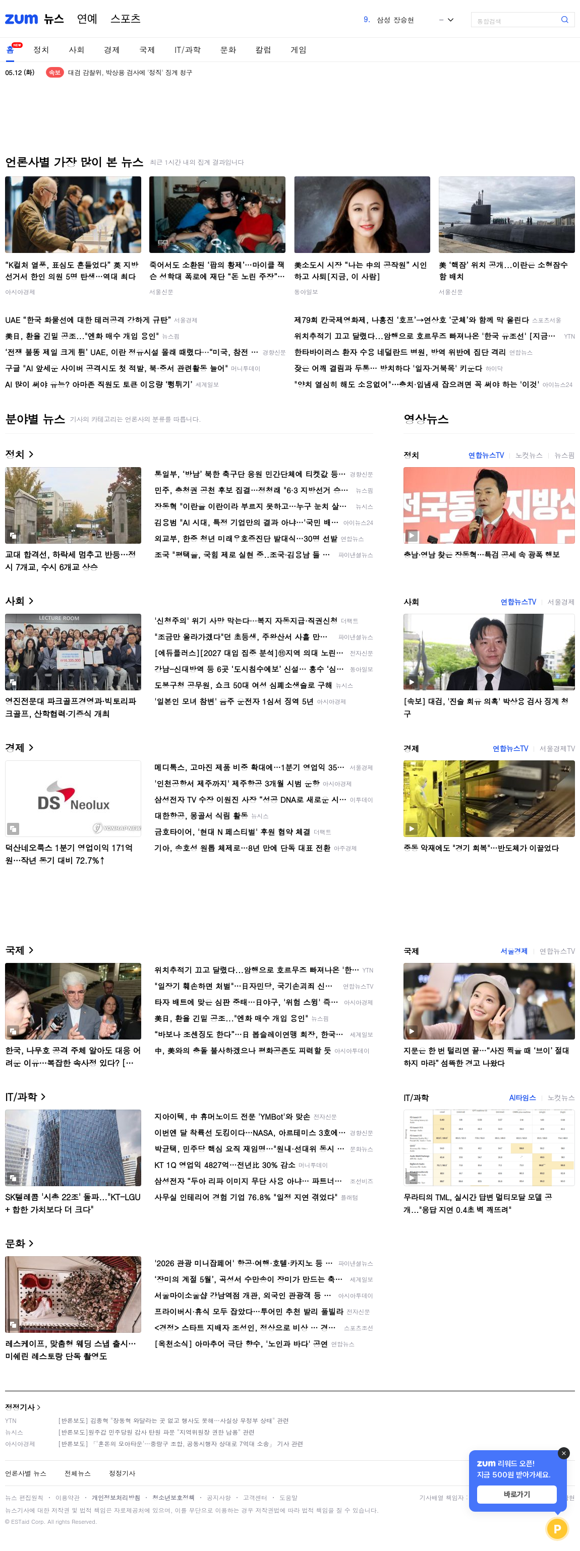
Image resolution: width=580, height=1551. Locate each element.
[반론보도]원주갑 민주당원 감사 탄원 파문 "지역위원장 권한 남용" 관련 (156, 1432)
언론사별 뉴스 (25, 1473)
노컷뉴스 (529, 455)
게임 (299, 49)
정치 (41, 49)
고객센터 (255, 1497)
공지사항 (219, 1497)
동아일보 (306, 291)
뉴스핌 (564, 455)
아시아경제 (20, 291)
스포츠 (125, 19)
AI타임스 (522, 1097)
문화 (228, 49)
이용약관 (67, 1497)
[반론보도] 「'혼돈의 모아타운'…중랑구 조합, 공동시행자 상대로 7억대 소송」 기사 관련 (181, 1443)
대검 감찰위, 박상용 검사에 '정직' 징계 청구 (130, 72)
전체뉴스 (78, 1473)
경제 (112, 49)
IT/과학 (188, 49)
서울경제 (561, 602)
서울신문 (161, 291)
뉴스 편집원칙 (24, 1497)
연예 (87, 19)
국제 (147, 49)
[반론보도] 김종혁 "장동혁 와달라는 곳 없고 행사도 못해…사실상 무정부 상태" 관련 (173, 1420)
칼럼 (263, 49)
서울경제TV (557, 748)
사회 (77, 49)
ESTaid (20, 1521)
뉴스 (54, 19)
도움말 (288, 1497)
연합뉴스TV (486, 455)
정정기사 (19, 1407)
